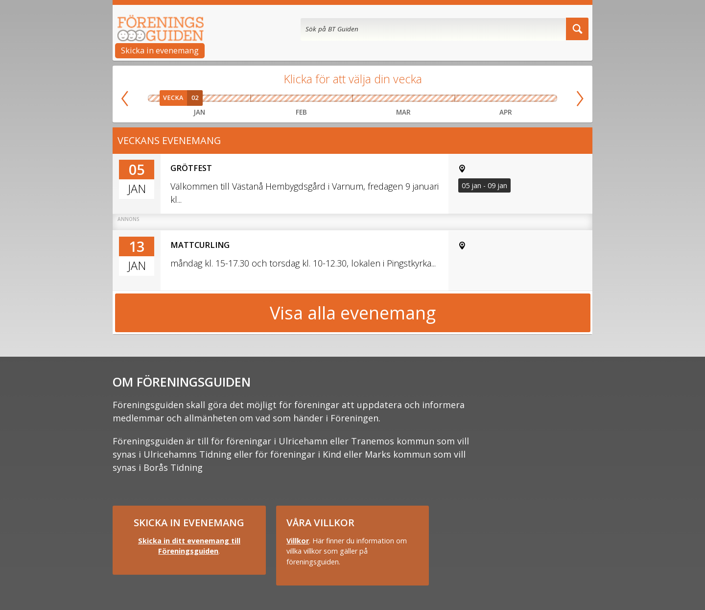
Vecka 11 (390, 98)
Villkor (297, 540)
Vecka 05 (240, 98)
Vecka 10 (365, 98)
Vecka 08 (314, 98)
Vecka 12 (416, 98)
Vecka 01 (158, 98)
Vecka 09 (339, 98)
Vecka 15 (485, 98)
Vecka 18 (546, 98)
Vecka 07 (289, 98)
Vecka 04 (220, 98)
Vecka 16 (505, 98)
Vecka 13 (441, 98)
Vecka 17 (526, 98)
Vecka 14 (465, 98)
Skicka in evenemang (160, 50)
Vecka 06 (263, 98)
